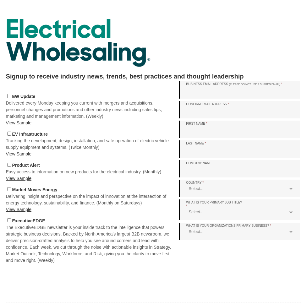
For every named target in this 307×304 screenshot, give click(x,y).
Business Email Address (234, 84)
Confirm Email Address (207, 104)
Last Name (196, 143)
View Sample (18, 122)
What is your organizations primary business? (228, 225)
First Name (196, 123)
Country (195, 182)
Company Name (198, 163)
